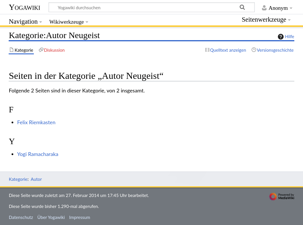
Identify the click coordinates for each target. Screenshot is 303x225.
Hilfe (285, 37)
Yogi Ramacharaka (37, 154)
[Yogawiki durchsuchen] (151, 7)
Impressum (79, 217)
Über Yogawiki (51, 217)
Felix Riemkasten (36, 122)
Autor (36, 179)
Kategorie (18, 179)
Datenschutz (21, 217)
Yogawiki (24, 7)
